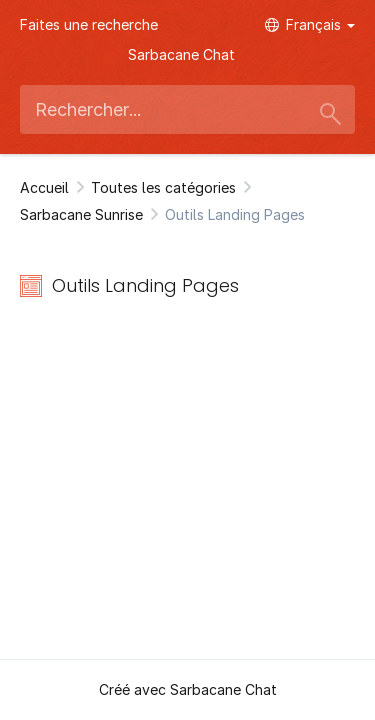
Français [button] (310, 24)
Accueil (44, 187)
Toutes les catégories (163, 187)
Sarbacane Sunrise (81, 214)
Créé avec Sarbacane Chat (188, 689)
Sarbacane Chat (181, 54)
